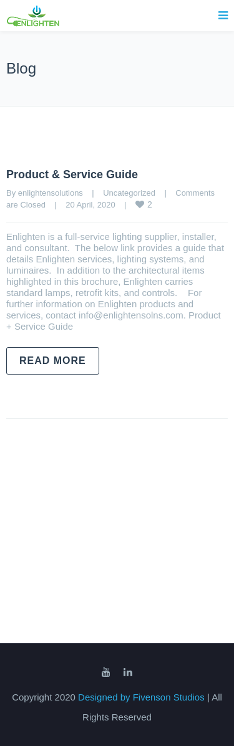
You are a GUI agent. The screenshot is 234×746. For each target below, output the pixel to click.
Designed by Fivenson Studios (142, 697)
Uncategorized (129, 193)
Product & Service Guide (72, 174)
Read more (52, 360)
